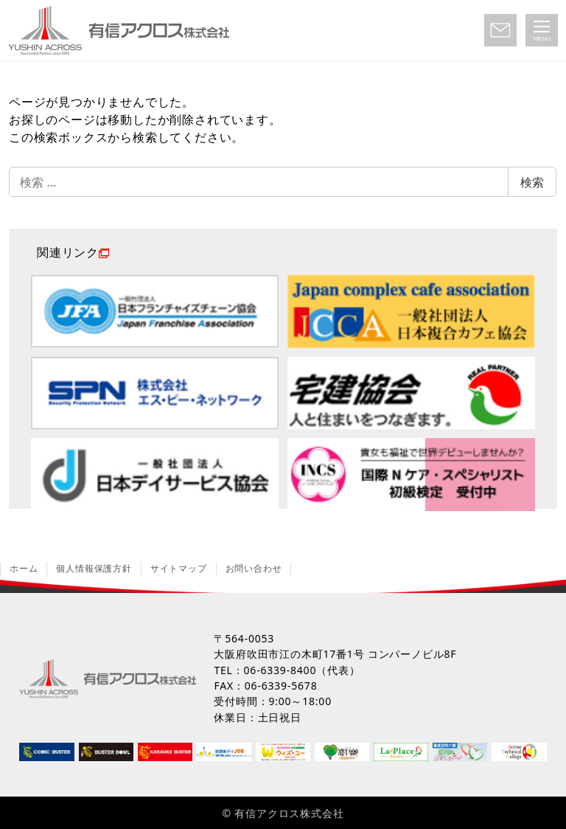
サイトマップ (178, 568)
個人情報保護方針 (93, 568)
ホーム (24, 568)
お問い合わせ (254, 568)
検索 (532, 182)
